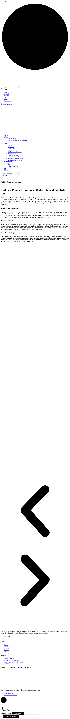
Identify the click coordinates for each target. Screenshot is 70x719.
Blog (5, 651)
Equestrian (11, 147)
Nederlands (7, 101)
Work (6, 143)
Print (9, 165)
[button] (35, 511)
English (6, 92)
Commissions (8, 161)
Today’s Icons (12, 153)
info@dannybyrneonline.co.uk (13, 660)
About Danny (12, 138)
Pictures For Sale (13, 155)
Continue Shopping (11, 716)
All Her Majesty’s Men (15, 152)
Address (6, 663)
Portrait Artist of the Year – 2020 (17, 140)
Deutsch (6, 94)
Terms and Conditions (10, 695)
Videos (10, 142)
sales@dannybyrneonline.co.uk (13, 662)
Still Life (10, 150)
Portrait (10, 145)
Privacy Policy (8, 693)
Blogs (6, 170)
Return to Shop (17, 713)
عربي (6, 99)
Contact (6, 168)
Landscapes (11, 148)
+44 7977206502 (9, 658)
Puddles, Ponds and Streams (16, 158)
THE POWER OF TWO (15, 160)
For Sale (6, 163)
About (6, 137)
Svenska (6, 95)
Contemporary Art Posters (15, 157)
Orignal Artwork (13, 166)
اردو (5, 97)
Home (6, 135)
